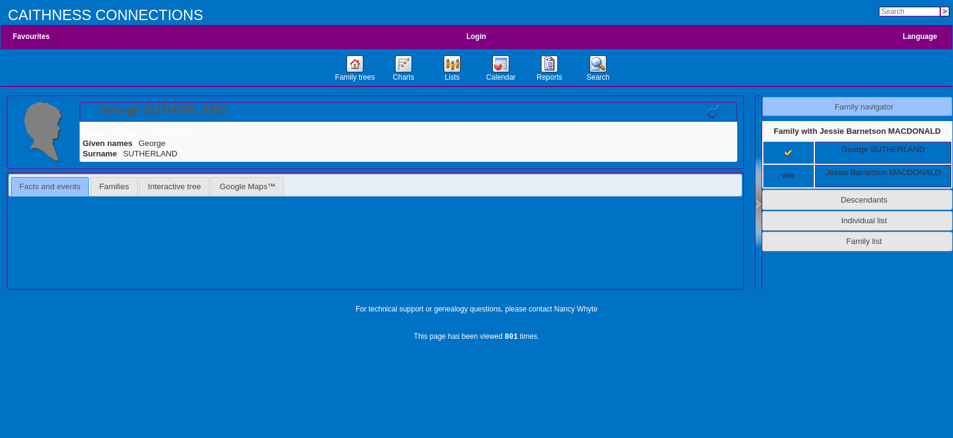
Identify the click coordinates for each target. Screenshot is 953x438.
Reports (549, 77)
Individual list (864, 220)
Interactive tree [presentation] (174, 186)
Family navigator (863, 106)
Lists (452, 77)
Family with (857, 131)
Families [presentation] (114, 186)
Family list (864, 241)
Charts (403, 77)
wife (788, 176)
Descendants (864, 199)
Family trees (354, 77)
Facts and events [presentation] (49, 186)
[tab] (408, 112)
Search (598, 77)
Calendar (501, 77)
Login (476, 36)
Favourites (31, 36)
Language (920, 36)
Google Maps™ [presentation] (248, 186)
